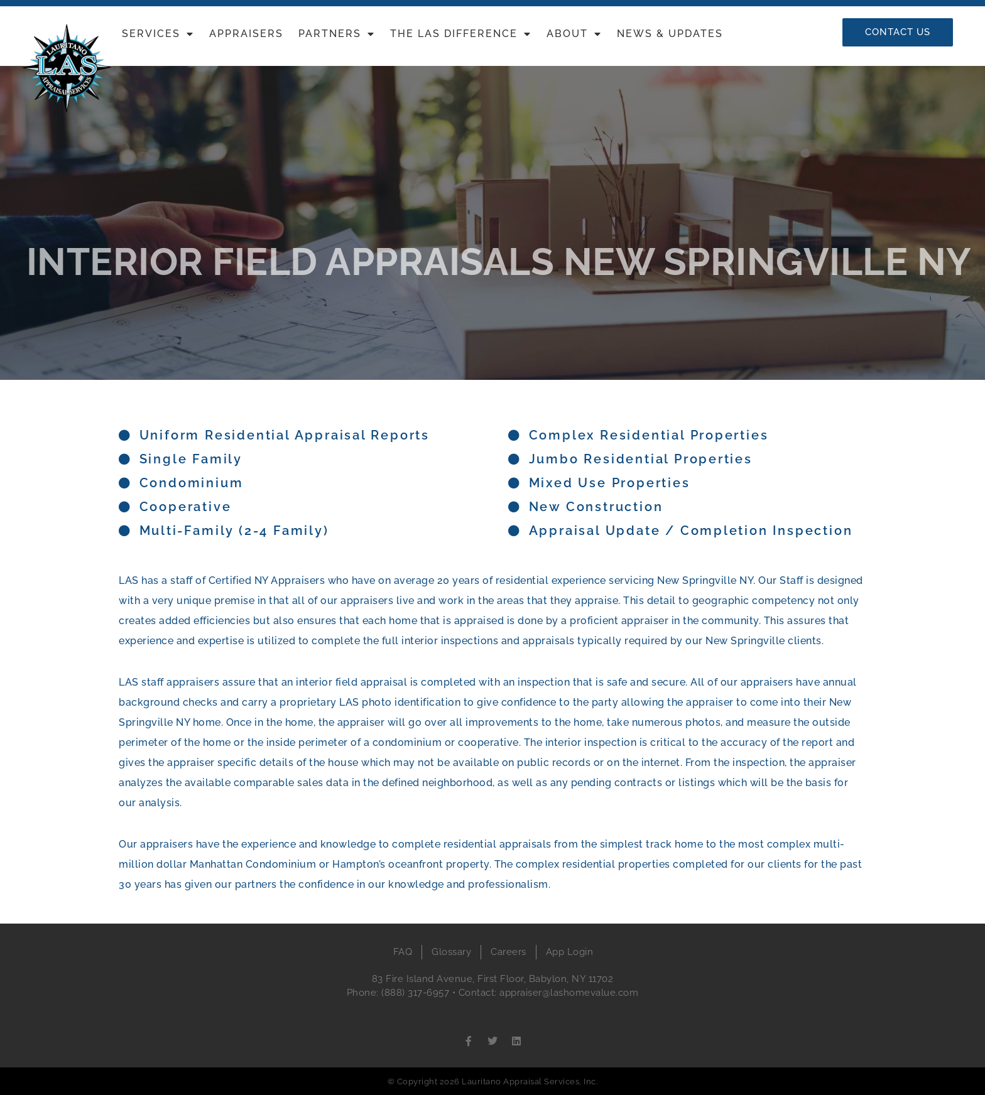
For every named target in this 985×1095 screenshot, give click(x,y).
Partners (336, 34)
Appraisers (246, 34)
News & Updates (670, 34)
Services (158, 34)
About (574, 34)
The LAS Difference (460, 34)
